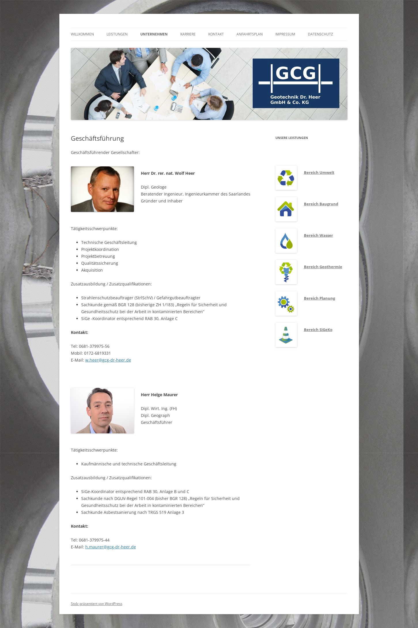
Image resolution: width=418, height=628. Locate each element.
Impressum (285, 34)
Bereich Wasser (318, 235)
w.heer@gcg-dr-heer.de (108, 360)
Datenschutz (320, 34)
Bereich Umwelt (319, 172)
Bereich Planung (319, 298)
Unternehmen (154, 34)
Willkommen (82, 34)
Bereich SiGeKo (318, 329)
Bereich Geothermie (323, 266)
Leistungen (117, 34)
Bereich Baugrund (321, 203)
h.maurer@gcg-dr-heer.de (110, 547)
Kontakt (216, 34)
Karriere (188, 34)
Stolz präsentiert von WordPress (96, 603)
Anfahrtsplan (250, 34)
